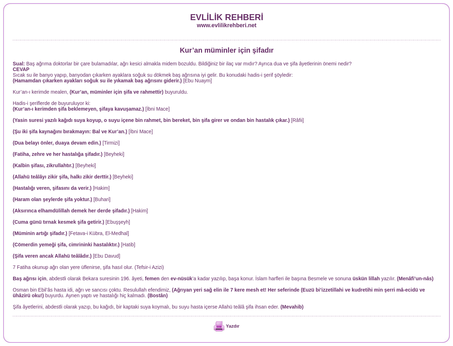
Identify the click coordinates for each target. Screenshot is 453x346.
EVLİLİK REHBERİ (226, 17)
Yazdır (232, 326)
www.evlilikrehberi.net (226, 25)
